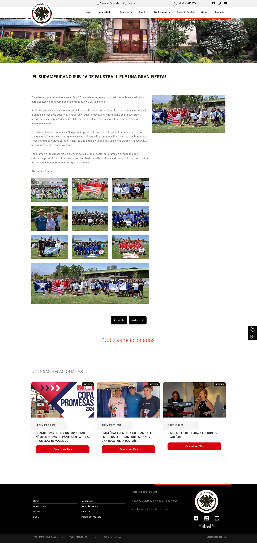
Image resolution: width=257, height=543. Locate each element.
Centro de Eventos (185, 12)
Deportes (124, 12)
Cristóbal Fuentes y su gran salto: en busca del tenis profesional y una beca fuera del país (128, 437)
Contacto (219, 12)
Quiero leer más (63, 449)
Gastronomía (160, 12)
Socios (204, 12)
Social (142, 12)
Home (88, 12)
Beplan (224, 537)
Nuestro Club (104, 12)
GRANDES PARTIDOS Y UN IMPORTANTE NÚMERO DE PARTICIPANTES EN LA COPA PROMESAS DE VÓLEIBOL (62, 437)
